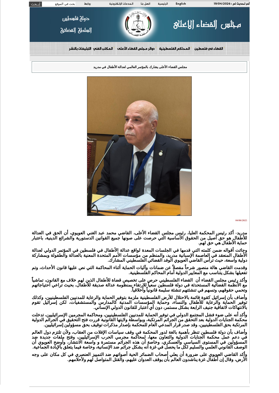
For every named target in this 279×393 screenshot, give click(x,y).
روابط (87, 3)
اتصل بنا (145, 3)
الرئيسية (163, 3)
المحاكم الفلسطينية (175, 48)
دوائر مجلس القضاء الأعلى (137, 48)
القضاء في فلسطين (209, 48)
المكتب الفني (104, 48)
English (181, 3)
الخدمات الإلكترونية (121, 3)
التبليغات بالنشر (80, 48)
